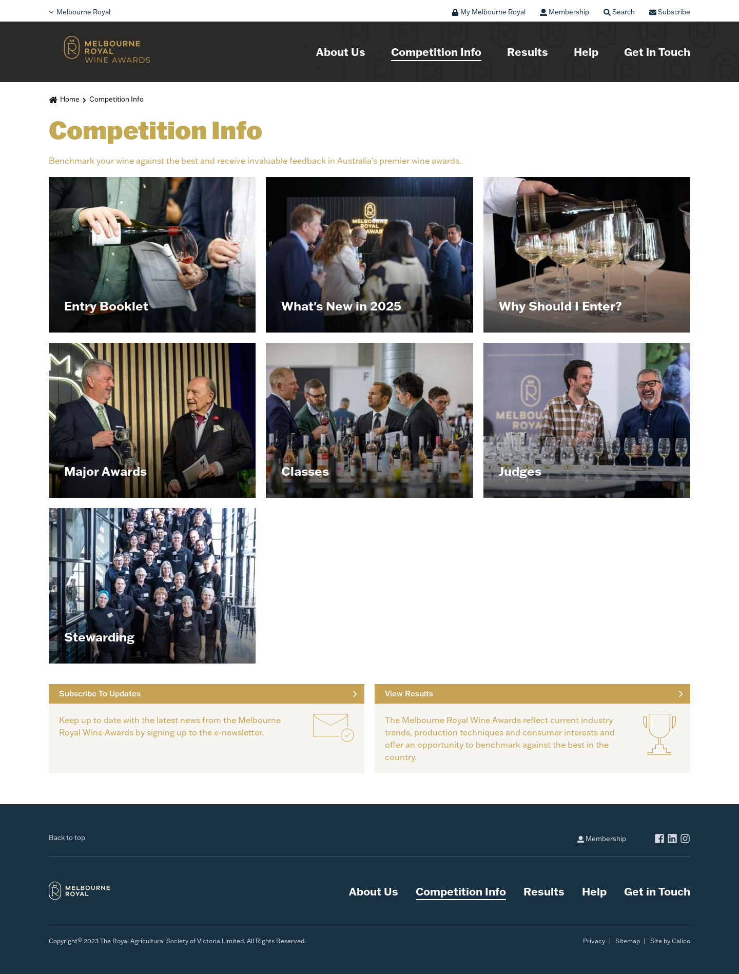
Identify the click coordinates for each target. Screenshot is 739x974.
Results (527, 52)
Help (586, 52)
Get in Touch (657, 52)
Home (70, 98)
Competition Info (436, 52)
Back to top (67, 837)
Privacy (594, 941)
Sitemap (627, 941)
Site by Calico (670, 941)
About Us (340, 52)
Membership (601, 838)
